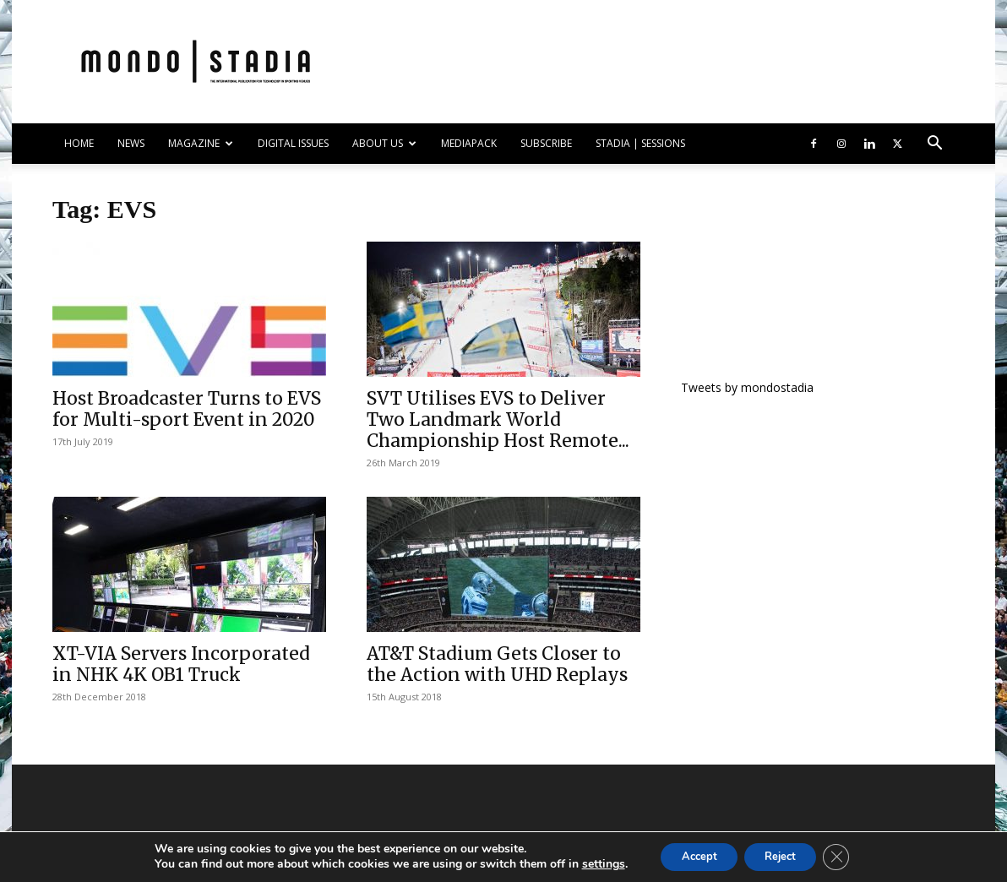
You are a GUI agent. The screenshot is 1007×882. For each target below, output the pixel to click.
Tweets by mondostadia (747, 387)
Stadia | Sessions (640, 143)
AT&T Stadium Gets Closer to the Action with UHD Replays (497, 664)
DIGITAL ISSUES (293, 143)
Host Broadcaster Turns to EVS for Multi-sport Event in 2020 (186, 409)
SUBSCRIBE (546, 143)
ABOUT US (384, 143)
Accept (691, 855)
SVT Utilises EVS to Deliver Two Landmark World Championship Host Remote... (498, 419)
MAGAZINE (200, 143)
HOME (79, 143)
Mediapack (469, 143)
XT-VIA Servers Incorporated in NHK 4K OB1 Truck (181, 664)
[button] (934, 145)
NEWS (130, 143)
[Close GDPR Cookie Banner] (848, 856)
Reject (784, 855)
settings (589, 863)
